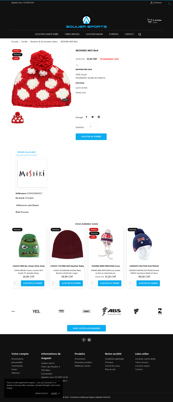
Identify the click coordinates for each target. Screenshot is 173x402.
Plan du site (110, 369)
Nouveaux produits (83, 362)
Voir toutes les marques (86, 328)
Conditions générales (114, 359)
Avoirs (14, 369)
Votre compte (20, 354)
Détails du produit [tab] (26, 152)
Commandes (17, 366)
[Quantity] (16, 283)
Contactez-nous (112, 366)
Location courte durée (46, 34)
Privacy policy (42, 393)
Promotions (80, 359)
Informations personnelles (17, 360)
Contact (129, 34)
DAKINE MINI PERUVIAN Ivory (106, 266)
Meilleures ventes (83, 366)
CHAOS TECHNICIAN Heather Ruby (67, 266)
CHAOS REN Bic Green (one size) (29, 266)
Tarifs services (72, 34)
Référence (21, 193)
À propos (113, 34)
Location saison (94, 34)
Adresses (15, 373)
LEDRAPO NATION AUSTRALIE (144, 266)
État (18, 212)
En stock (20, 198)
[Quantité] (92, 127)
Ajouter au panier (91, 136)
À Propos (109, 362)
